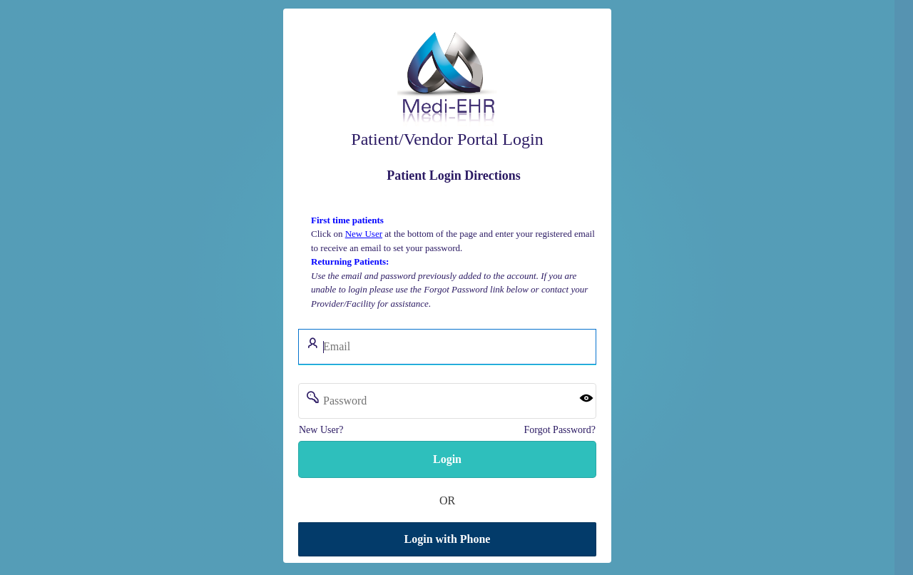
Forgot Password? (560, 429)
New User (363, 233)
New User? (321, 429)
